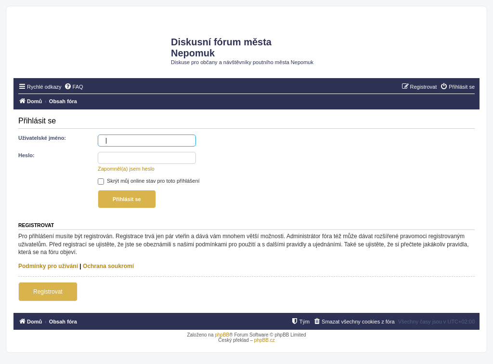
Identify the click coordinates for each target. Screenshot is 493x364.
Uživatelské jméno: (42, 138)
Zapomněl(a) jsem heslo (126, 169)
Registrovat (48, 291)
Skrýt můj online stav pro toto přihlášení (149, 181)
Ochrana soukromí (108, 266)
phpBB (222, 334)
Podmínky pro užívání (48, 266)
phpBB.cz (264, 340)
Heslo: (26, 155)
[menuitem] (73, 87)
